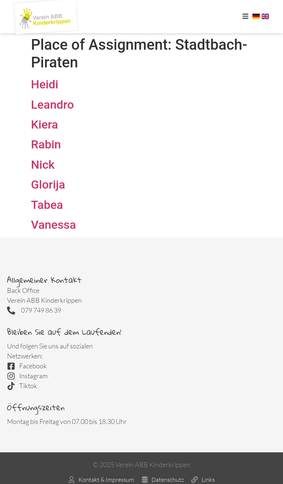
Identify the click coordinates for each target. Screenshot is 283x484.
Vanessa (53, 225)
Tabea (47, 205)
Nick (43, 165)
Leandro (52, 105)
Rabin (46, 144)
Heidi (44, 84)
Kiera (44, 124)
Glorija (48, 185)
